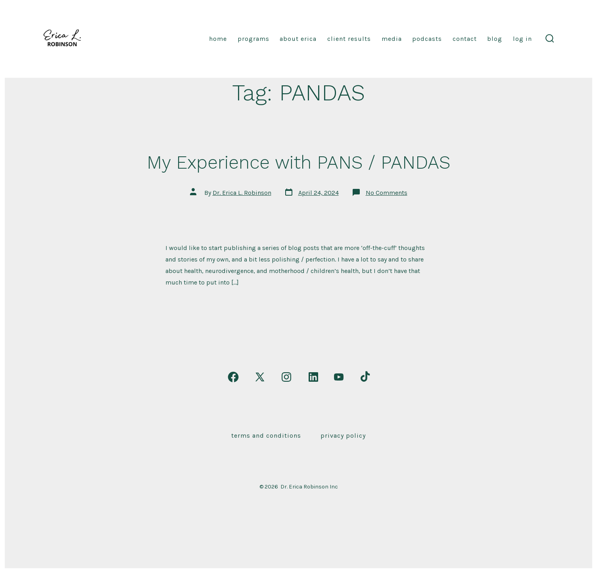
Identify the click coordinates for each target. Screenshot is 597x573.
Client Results (349, 38)
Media (392, 38)
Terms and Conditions (266, 435)
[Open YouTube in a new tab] (339, 377)
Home (218, 38)
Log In (522, 38)
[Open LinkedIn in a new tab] (313, 377)
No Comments (386, 192)
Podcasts (427, 38)
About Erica (298, 38)
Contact (465, 38)
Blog (494, 38)
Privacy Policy (343, 435)
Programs (253, 38)
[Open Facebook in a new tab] (233, 377)
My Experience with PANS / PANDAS (298, 162)
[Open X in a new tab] (260, 377)
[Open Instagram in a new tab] (286, 377)
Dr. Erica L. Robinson (242, 192)
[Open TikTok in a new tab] (364, 377)
